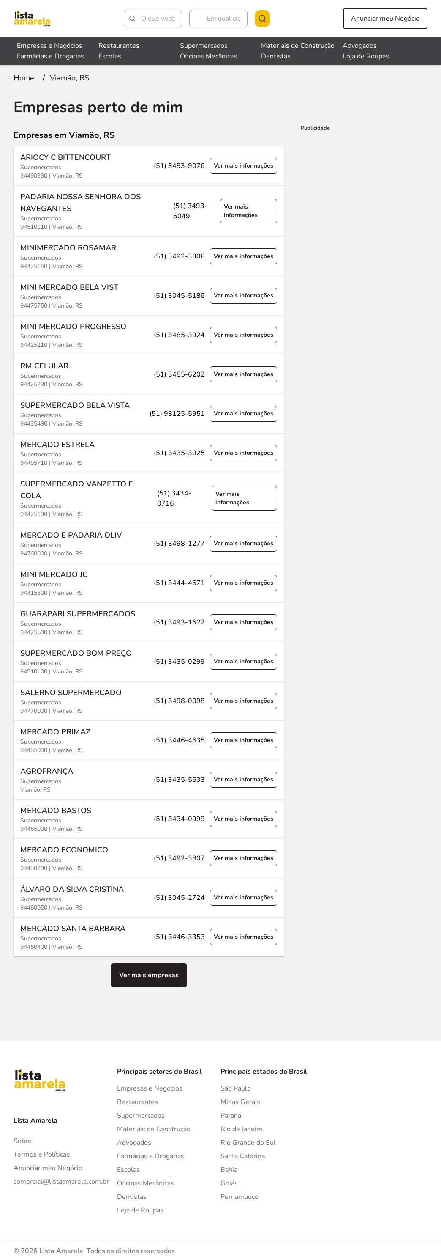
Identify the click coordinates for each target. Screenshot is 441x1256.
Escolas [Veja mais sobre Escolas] (109, 55)
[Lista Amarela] (32, 18)
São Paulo (235, 1087)
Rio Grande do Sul (248, 1141)
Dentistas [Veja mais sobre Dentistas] (276, 55)
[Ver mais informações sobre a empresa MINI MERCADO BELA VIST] (149, 294)
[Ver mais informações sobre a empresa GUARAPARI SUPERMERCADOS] (149, 621)
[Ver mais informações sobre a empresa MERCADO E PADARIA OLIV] (149, 542)
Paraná (230, 1114)
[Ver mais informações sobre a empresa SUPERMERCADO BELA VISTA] (149, 412)
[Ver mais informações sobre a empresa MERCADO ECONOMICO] (149, 857)
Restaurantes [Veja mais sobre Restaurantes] (118, 45)
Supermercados (141, 1114)
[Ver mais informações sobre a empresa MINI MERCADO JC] (149, 582)
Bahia (228, 1169)
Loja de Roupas (140, 1209)
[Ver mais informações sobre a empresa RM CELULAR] (149, 373)
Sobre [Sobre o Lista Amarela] (23, 1140)
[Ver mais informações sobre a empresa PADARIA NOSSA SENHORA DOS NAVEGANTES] (149, 210)
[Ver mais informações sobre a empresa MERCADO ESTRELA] (149, 452)
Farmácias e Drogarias (150, 1155)
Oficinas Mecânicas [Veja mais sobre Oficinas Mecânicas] (208, 55)
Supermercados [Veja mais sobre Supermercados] (204, 45)
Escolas (128, 1169)
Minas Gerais (240, 1101)
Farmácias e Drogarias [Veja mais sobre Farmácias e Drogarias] (50, 55)
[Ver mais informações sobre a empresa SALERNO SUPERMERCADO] (149, 700)
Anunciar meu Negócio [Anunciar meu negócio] (385, 18)
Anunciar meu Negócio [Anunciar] (48, 1167)
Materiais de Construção (154, 1128)
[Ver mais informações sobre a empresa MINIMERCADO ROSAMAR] (149, 255)
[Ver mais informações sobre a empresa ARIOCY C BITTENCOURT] (149, 165)
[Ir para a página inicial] (24, 77)
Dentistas (132, 1196)
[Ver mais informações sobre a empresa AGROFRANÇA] (149, 778)
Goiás (229, 1182)
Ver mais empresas (149, 974)
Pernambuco (239, 1196)
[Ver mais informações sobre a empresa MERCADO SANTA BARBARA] (149, 936)
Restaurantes (137, 1101)
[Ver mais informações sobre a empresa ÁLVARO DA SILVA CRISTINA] (149, 896)
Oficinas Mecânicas (145, 1182)
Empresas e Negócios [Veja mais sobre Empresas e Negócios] (49, 45)
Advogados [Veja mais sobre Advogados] (360, 45)
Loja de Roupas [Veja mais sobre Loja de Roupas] (366, 55)
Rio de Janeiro (241, 1128)
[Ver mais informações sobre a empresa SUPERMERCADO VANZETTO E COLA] (149, 497)
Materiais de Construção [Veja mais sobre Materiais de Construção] (298, 45)
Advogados (134, 1141)
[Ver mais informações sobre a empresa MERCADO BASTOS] (149, 818)
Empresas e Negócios (149, 1087)
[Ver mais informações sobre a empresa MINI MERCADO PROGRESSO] (149, 334)
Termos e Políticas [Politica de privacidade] (42, 1153)
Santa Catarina (242, 1155)
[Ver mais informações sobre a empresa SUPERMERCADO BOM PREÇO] (149, 660)
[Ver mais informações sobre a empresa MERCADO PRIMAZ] (149, 739)
